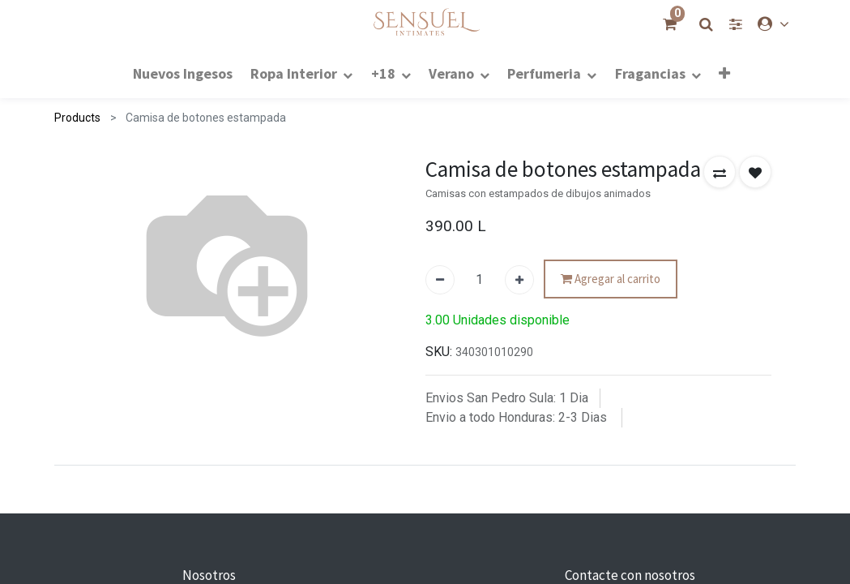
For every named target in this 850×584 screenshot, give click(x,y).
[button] (724, 73)
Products (77, 117)
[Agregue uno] (519, 279)
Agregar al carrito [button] (610, 279)
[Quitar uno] (440, 279)
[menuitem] (182, 72)
